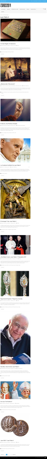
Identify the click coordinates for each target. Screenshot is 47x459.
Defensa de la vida (15, 9)
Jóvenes (2, 11)
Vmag (16, 457)
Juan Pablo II (10, 132)
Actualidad (3, 9)
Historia (6, 448)
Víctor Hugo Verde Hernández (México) (6, 258)
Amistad (2, 375)
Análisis (8, 9)
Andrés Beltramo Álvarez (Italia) (5, 368)
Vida (15, 132)
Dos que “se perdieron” (6, 401)
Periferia (13, 132)
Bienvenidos (38, 457)
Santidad (15, 229)
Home (1, 14)
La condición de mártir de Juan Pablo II (10, 165)
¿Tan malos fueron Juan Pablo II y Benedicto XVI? (13, 257)
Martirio (6, 173)
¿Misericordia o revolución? (7, 84)
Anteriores (2, 454)
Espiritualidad (22, 9)
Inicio (36, 457)
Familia (28, 9)
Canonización (3, 448)
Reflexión (23, 125)
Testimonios (27, 85)
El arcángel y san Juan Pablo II (8, 221)
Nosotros (42, 457)
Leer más (2, 95)
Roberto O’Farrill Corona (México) (5, 223)
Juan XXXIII (12, 448)
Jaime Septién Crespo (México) (5, 403)
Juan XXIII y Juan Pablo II (7, 440)
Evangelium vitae (5, 132)
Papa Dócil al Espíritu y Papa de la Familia (11, 299)
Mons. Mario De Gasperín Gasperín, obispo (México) (8, 85)
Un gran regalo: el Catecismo (8, 43)
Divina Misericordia (4, 409)
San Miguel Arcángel (10, 229)
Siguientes (14, 454)
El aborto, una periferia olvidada (8, 123)
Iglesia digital (33, 9)
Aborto (2, 132)
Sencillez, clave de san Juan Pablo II (9, 366)
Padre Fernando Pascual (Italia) (5, 45)
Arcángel (2, 229)
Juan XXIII (12, 409)
